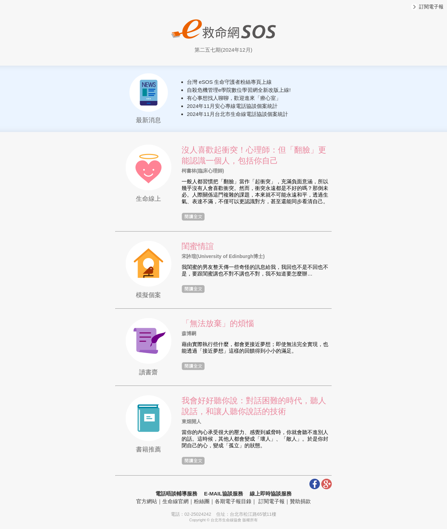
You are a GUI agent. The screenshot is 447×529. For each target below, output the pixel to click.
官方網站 (146, 501)
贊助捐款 (300, 501)
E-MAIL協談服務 (223, 494)
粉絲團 (202, 501)
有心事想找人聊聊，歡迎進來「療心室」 (234, 98)
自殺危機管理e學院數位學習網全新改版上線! (239, 90)
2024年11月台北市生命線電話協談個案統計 (237, 114)
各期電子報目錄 (233, 501)
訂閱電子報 (427, 6)
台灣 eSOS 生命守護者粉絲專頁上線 (229, 82)
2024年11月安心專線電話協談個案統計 (232, 106)
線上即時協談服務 (271, 494)
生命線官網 (175, 501)
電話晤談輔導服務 (176, 494)
